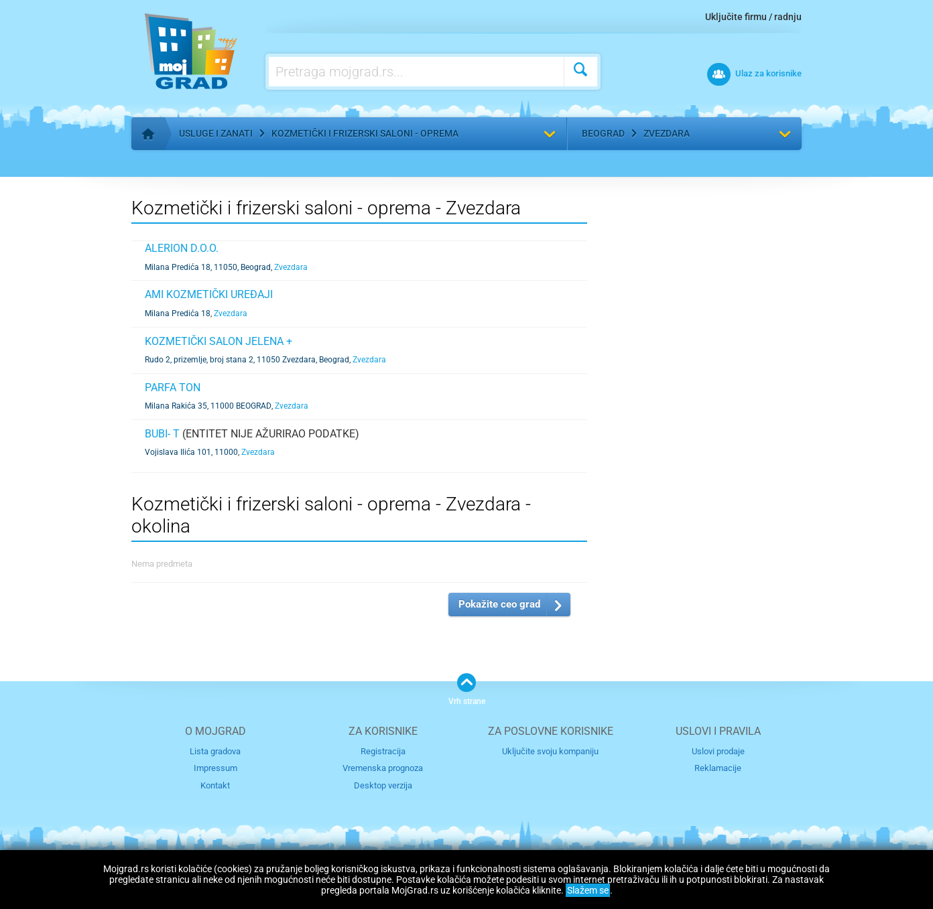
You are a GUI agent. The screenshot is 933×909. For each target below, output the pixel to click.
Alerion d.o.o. (182, 248)
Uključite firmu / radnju (753, 16)
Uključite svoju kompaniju (550, 751)
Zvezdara (666, 133)
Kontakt (215, 785)
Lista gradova (215, 751)
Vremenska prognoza (383, 768)
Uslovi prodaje (718, 751)
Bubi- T (162, 433)
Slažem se (588, 890)
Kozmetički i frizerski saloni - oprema (364, 133)
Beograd (603, 133)
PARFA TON (172, 387)
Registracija (383, 751)
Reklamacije (717, 768)
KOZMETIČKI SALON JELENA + (218, 341)
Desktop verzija (383, 785)
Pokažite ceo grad (499, 604)
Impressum (215, 768)
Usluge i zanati (216, 133)
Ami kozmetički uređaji (209, 294)
